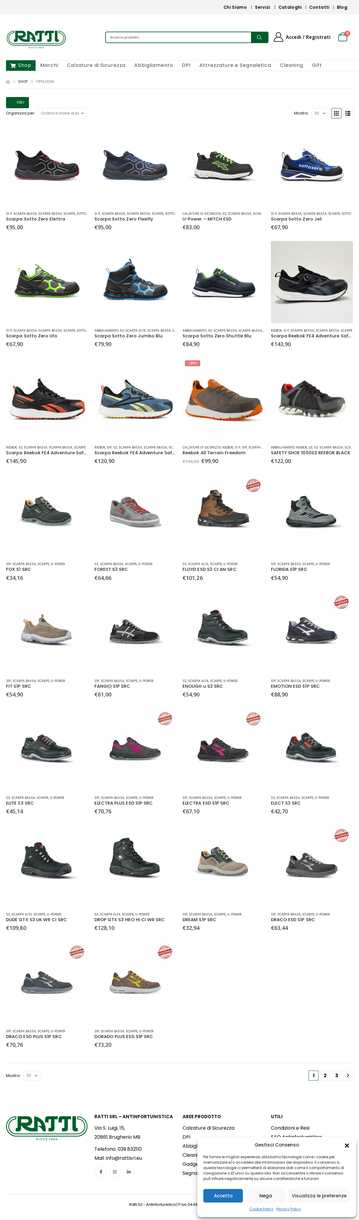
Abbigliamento (153, 65)
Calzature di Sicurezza (96, 65)
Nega (265, 1196)
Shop (20, 65)
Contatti (319, 7)
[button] (347, 1145)
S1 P (9, 213)
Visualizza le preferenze (319, 1196)
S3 (224, 213)
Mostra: (301, 113)
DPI (186, 65)
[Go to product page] (47, 165)
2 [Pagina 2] (325, 1075)
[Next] (348, 1076)
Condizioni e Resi (290, 1128)
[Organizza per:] (62, 113)
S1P (109, 447)
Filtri (17, 102)
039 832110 (130, 1149)
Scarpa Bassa (25, 213)
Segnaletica (197, 1173)
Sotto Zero (85, 213)
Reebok (276, 330)
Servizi (262, 7)
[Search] (259, 37)
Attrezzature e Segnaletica (235, 65)
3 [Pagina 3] (336, 1075)
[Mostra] (320, 113)
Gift (317, 65)
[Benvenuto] (302, 37)
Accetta (223, 1196)
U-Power (58, 564)
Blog (342, 7)
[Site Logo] (36, 38)
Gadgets (193, 1164)
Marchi (49, 65)
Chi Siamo (235, 7)
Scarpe (69, 213)
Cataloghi (290, 7)
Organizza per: (20, 113)
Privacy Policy (288, 1209)
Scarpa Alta (135, 330)
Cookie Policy (261, 1209)
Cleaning (291, 65)
